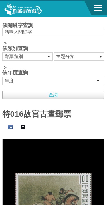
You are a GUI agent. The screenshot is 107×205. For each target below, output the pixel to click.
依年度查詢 (15, 72)
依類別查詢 (15, 48)
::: (4, 19)
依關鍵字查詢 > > (53, 54)
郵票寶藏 (35, 9)
